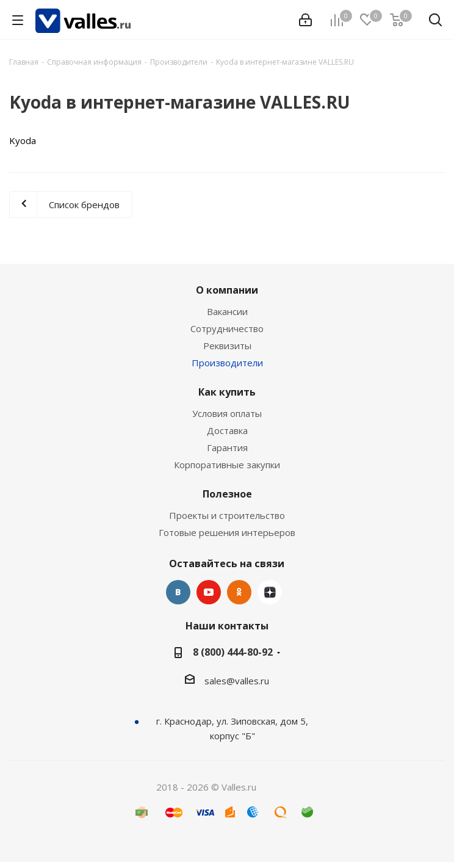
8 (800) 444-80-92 (233, 652)
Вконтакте (178, 592)
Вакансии (227, 311)
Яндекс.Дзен (270, 592)
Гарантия (227, 447)
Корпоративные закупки (227, 464)
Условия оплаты (227, 413)
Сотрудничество (227, 328)
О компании (227, 290)
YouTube (208, 592)
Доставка (227, 430)
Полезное (227, 494)
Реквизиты (227, 345)
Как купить (227, 392)
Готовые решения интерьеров (227, 532)
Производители (227, 363)
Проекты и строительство (227, 515)
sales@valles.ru (236, 681)
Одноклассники (239, 592)
